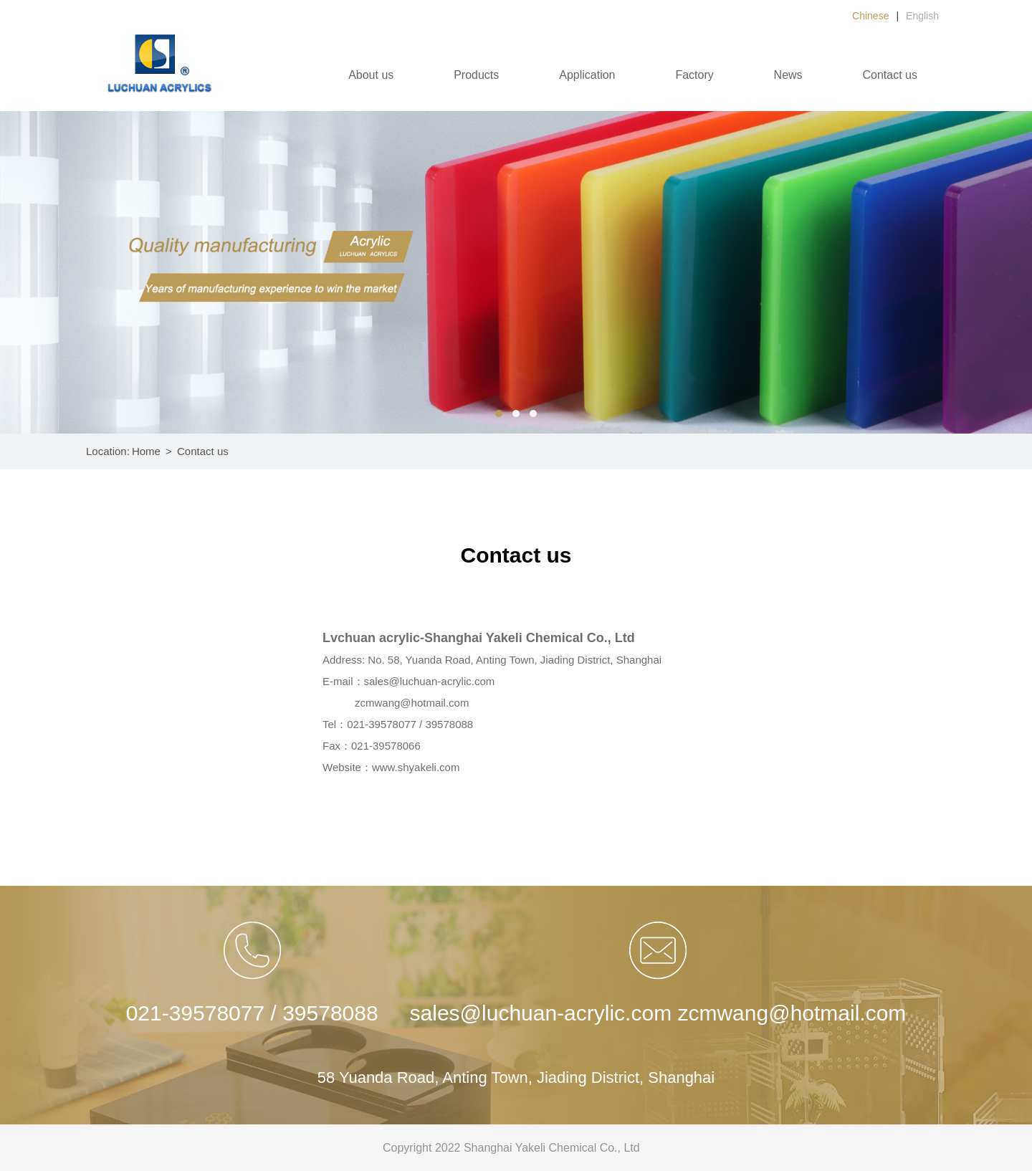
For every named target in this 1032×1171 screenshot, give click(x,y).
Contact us (890, 75)
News (788, 75)
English (922, 15)
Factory (694, 75)
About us (370, 75)
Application (587, 75)
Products (476, 75)
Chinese (870, 15)
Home (146, 451)
